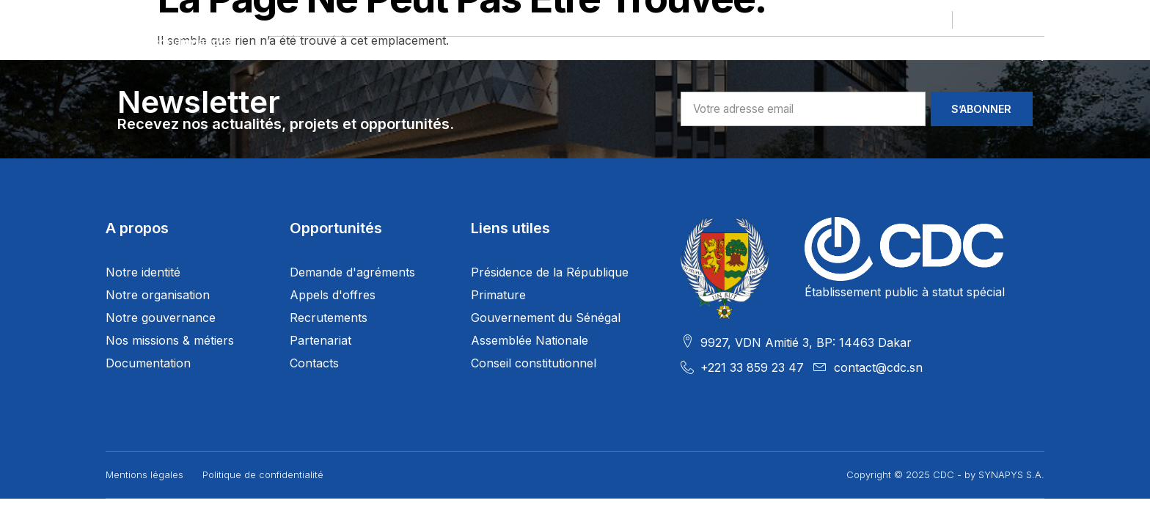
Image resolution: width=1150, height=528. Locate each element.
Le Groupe (306, 55)
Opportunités (646, 55)
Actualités (853, 55)
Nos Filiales (528, 55)
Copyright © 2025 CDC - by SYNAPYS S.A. (945, 474)
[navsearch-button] (1036, 55)
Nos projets (414, 55)
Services (754, 55)
